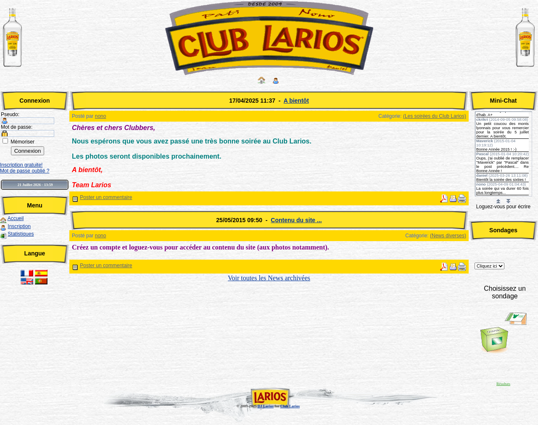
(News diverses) (448, 236)
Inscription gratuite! (21, 165)
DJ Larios (266, 406)
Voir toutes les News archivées (269, 278)
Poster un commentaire (106, 197)
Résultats (503, 384)
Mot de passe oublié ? (24, 171)
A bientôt (296, 100)
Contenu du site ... (296, 220)
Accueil (16, 218)
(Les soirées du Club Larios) (434, 116)
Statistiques (21, 234)
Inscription (19, 226)
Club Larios (290, 406)
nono (100, 116)
